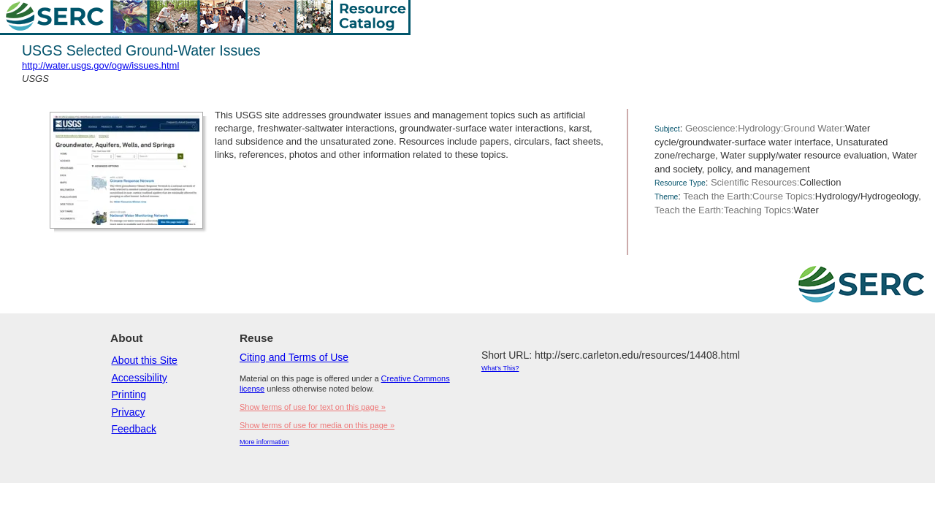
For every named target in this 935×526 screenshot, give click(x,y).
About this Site (145, 360)
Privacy (128, 412)
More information (264, 442)
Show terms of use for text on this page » (313, 407)
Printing (129, 394)
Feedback (134, 429)
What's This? (500, 368)
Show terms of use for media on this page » (317, 425)
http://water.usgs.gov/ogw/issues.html (100, 65)
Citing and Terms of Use (294, 357)
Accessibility (139, 378)
